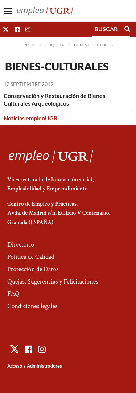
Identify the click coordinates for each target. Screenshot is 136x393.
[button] (6, 29)
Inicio (29, 44)
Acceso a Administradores (34, 366)
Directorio (20, 244)
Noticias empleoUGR (30, 118)
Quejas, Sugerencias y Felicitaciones (52, 281)
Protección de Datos (32, 269)
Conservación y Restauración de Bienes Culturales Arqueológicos (54, 99)
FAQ (13, 294)
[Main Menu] (8, 11)
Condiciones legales (32, 306)
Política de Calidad (30, 257)
